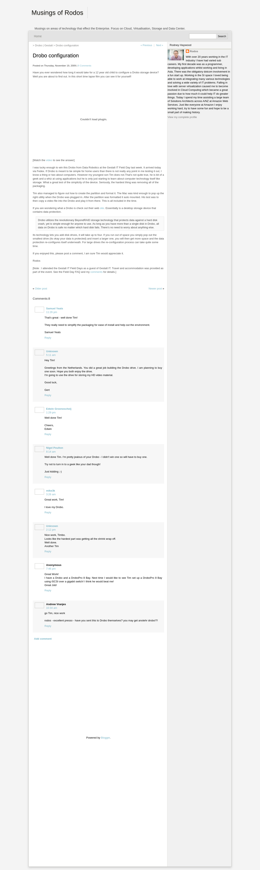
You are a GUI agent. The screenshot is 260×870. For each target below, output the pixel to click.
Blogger (105, 737)
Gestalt (48, 45)
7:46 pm (51, 568)
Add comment (43, 638)
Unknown (52, 351)
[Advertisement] (45, 800)
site (102, 208)
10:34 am (51, 607)
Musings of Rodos (57, 12)
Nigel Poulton (54, 447)
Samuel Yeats (54, 308)
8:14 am (51, 451)
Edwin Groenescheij (58, 408)
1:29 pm (51, 412)
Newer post (155, 288)
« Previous (146, 45)
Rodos (194, 51)
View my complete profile (182, 117)
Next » (159, 45)
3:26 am (51, 494)
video (49, 160)
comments (96, 271)
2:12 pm (51, 529)
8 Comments (84, 65)
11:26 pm (51, 312)
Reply (47, 337)
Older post (41, 288)
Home (38, 36)
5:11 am (51, 354)
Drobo (38, 45)
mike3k (50, 490)
